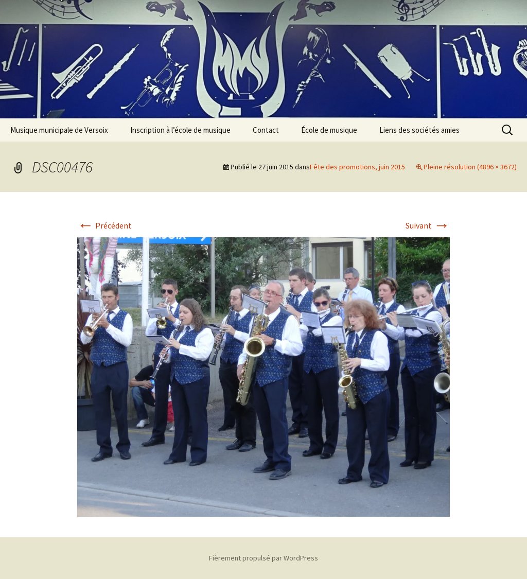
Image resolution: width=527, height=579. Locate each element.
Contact (266, 130)
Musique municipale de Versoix (59, 130)
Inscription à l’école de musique (180, 130)
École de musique (329, 130)
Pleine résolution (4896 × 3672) (470, 166)
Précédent (104, 225)
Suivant (428, 225)
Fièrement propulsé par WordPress (263, 558)
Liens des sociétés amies (419, 130)
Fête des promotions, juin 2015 (357, 166)
